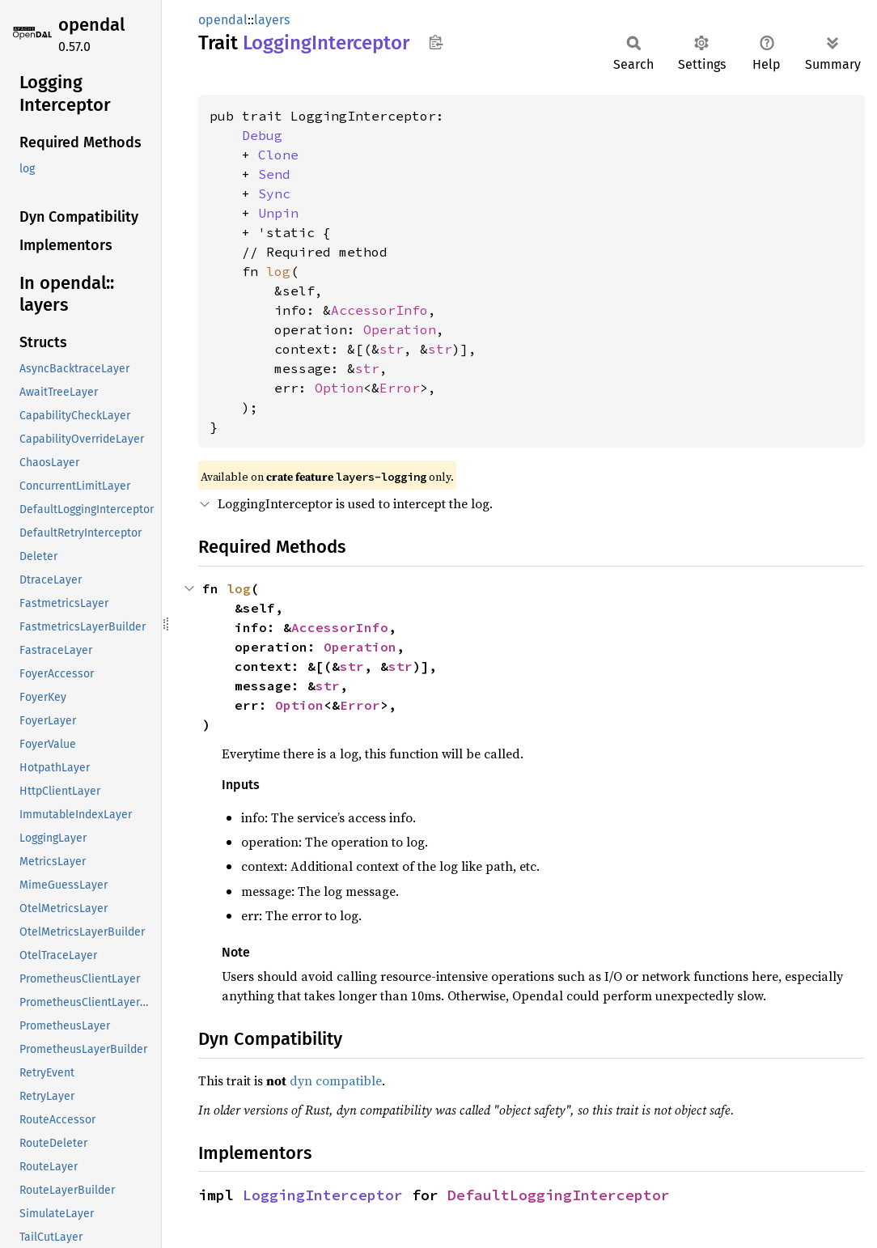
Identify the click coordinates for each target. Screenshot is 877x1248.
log (278, 271)
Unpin (278, 213)
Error (399, 388)
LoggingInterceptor (323, 1195)
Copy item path (435, 42)
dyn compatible (336, 1080)
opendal (91, 25)
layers (272, 20)
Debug (262, 135)
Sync (274, 193)
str (391, 349)
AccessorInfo (379, 310)
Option (339, 388)
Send (274, 174)
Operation (399, 329)
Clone (278, 154)
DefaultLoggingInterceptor (558, 1195)
